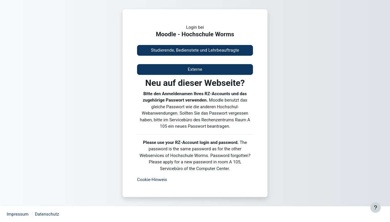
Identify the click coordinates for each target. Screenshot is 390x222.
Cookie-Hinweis (152, 179)
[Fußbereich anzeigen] (375, 207)
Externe (195, 69)
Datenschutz (47, 214)
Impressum (17, 214)
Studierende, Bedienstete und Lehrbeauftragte (195, 50)
